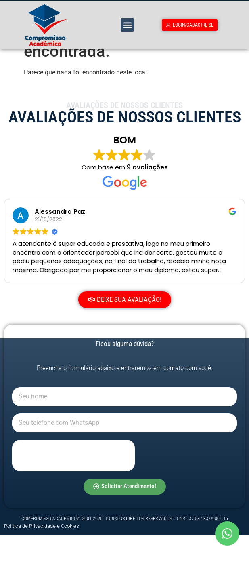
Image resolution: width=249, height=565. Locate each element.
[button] (127, 25)
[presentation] (73, 485)
